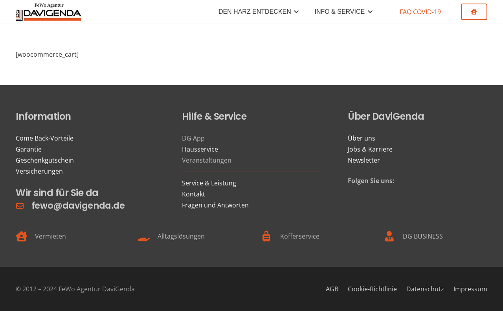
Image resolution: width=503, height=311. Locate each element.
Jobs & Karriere (370, 149)
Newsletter (364, 160)
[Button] (474, 12)
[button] (295, 12)
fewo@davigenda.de (78, 205)
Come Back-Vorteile (44, 138)
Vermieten (50, 236)
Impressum (470, 289)
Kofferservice (299, 236)
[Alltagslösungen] (148, 236)
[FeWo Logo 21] (48, 12)
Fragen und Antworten (215, 205)
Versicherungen (39, 171)
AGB (332, 289)
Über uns (361, 138)
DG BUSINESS (423, 236)
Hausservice (200, 149)
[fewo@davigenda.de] (23, 205)
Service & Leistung (209, 183)
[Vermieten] (25, 236)
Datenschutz (425, 289)
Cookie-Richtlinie (372, 289)
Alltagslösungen (181, 236)
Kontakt (193, 194)
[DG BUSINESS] (393, 236)
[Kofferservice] (270, 236)
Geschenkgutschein (45, 160)
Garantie (29, 149)
